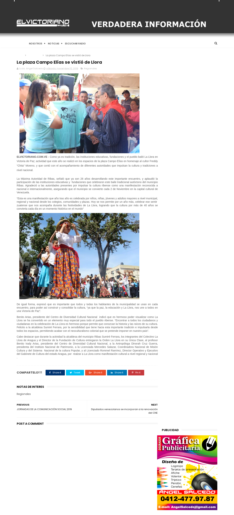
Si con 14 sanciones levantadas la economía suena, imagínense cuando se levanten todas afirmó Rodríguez (47, 455)
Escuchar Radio (75, 43)
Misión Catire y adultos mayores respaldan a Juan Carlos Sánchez (127, 473)
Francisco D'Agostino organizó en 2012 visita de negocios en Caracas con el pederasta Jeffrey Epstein (125, 456)
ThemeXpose (38, 510)
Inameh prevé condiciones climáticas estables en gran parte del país (124, 490)
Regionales (34, 55)
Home (20, 43)
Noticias (53, 43)
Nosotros (35, 43)
